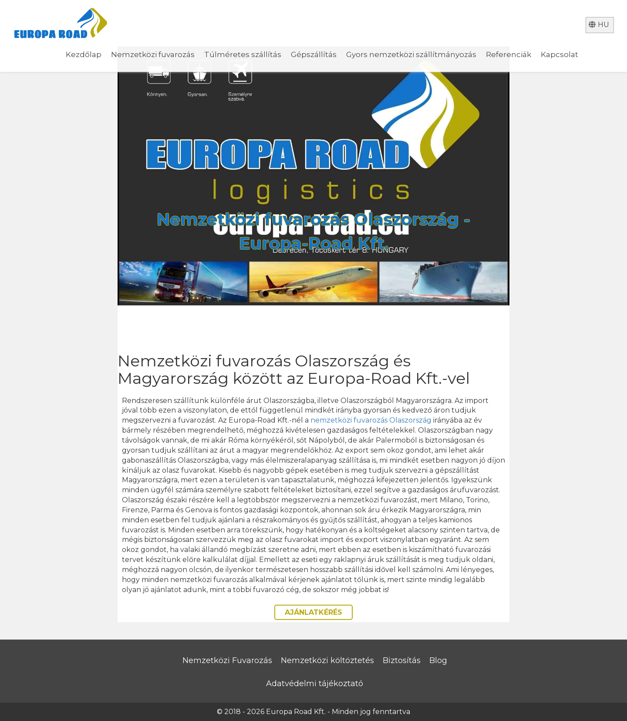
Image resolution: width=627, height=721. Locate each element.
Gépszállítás (314, 54)
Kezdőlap (83, 54)
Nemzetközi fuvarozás (153, 54)
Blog (438, 660)
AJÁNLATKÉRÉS (313, 612)
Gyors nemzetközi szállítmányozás (411, 54)
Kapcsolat (559, 54)
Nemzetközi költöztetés (327, 660)
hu (599, 24)
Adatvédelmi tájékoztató (314, 683)
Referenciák (508, 54)
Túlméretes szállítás (242, 54)
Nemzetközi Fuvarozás (227, 660)
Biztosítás (402, 660)
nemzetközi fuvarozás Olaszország (370, 420)
